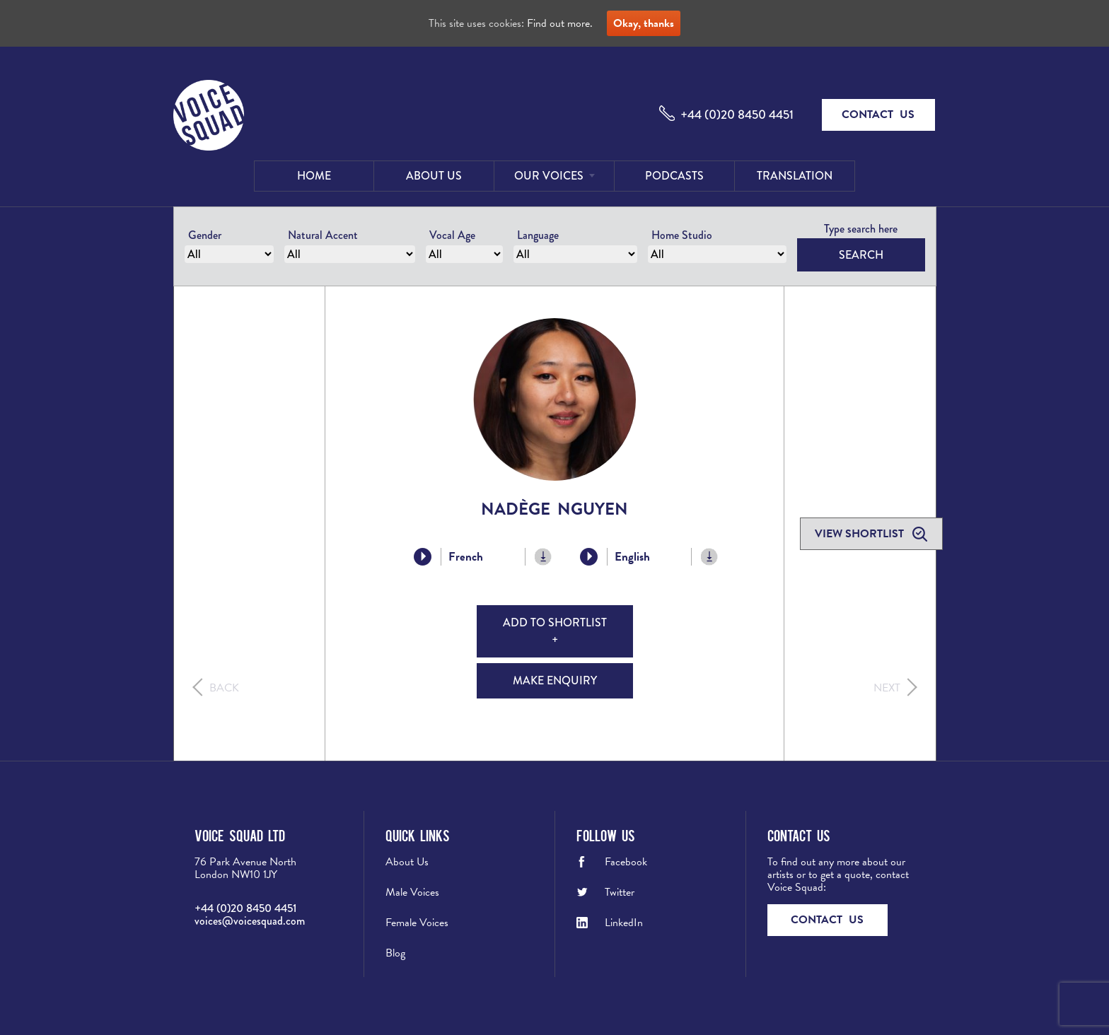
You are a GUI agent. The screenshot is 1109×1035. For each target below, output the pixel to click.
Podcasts (674, 176)
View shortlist (861, 533)
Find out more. (560, 23)
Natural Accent (323, 235)
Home (314, 176)
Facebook (626, 861)
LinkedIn (624, 922)
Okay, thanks (643, 23)
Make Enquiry (555, 680)
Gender (204, 235)
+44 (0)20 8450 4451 (737, 114)
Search (861, 255)
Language (538, 235)
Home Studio (681, 235)
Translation (794, 176)
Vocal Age (452, 235)
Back (224, 687)
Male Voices (412, 892)
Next (886, 687)
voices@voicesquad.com (249, 921)
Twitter (619, 892)
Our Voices (548, 176)
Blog (395, 953)
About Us (434, 176)
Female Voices (416, 922)
